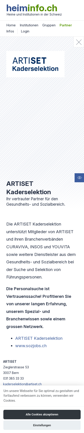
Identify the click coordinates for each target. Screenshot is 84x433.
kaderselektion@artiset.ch (22, 384)
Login (25, 31)
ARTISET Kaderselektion (38, 338)
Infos (10, 31)
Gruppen (49, 25)
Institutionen (29, 25)
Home (11, 25)
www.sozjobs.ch (31, 345)
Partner (66, 25)
